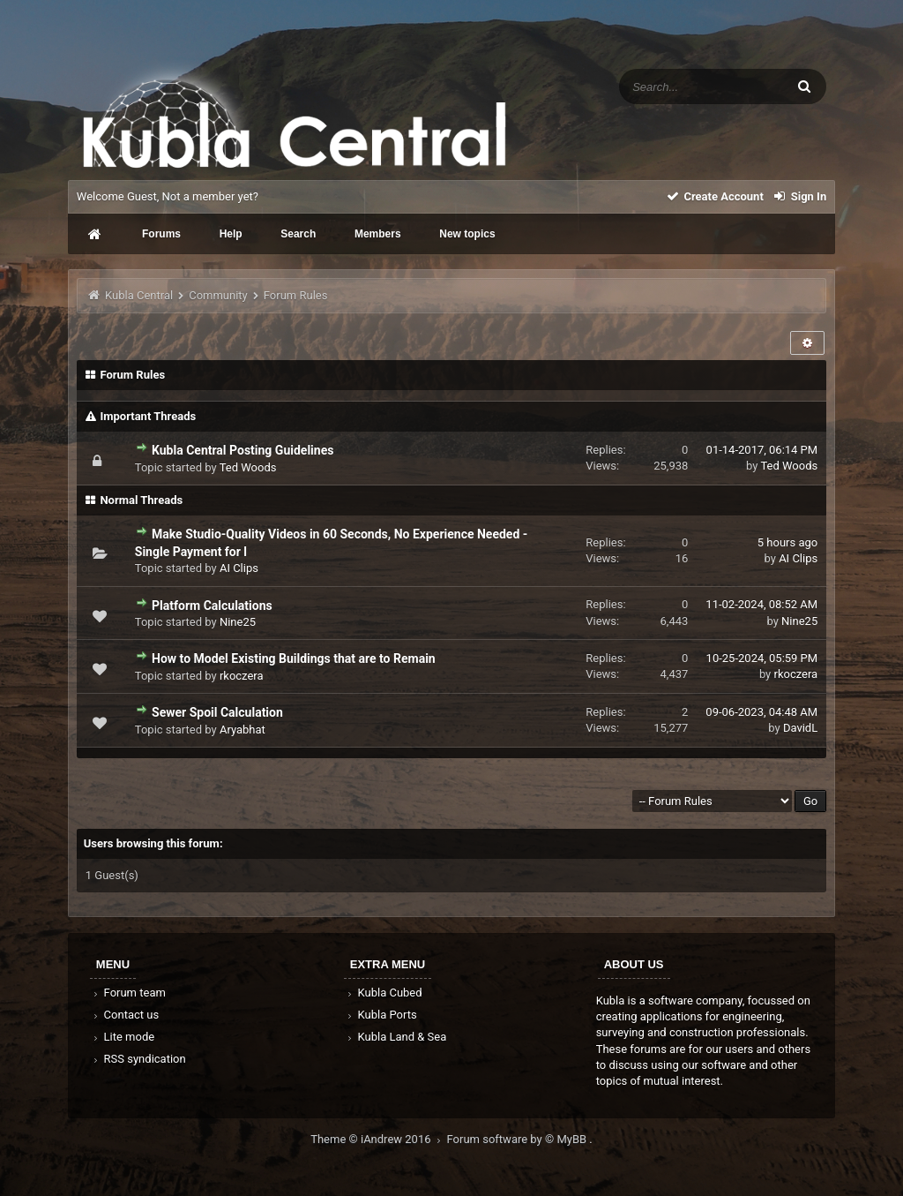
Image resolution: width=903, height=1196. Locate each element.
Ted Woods (248, 467)
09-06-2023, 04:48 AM (761, 711)
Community (218, 295)
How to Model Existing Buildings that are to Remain (294, 658)
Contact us (125, 1014)
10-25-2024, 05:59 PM (762, 658)
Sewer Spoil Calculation (217, 712)
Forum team (128, 992)
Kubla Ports (381, 1014)
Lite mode (122, 1036)
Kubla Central (139, 295)
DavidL (800, 727)
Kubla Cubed (383, 992)
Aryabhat (242, 729)
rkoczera (242, 675)
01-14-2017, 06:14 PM (762, 449)
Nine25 (238, 621)
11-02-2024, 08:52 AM (761, 604)
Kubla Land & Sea (396, 1036)
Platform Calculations (212, 605)
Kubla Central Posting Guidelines (242, 450)
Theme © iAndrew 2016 (378, 1139)
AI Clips (239, 568)
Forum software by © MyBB (518, 1139)
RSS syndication (138, 1058)
